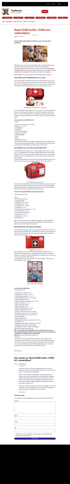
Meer (63, 17)
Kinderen (52, 17)
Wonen (18, 17)
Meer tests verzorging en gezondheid (28, 335)
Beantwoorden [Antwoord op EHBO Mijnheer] (22, 392)
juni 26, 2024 (22, 365)
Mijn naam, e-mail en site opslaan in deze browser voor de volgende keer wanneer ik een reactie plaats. (34, 434)
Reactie (16, 400)
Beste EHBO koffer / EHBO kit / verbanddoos (32, 31)
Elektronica (7, 17)
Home (3, 21)
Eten (29, 17)
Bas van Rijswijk (17, 350)
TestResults (16, 10)
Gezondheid (9, 21)
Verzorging (40, 17)
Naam (15, 415)
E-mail (15, 421)
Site (15, 428)
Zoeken (45, 11)
